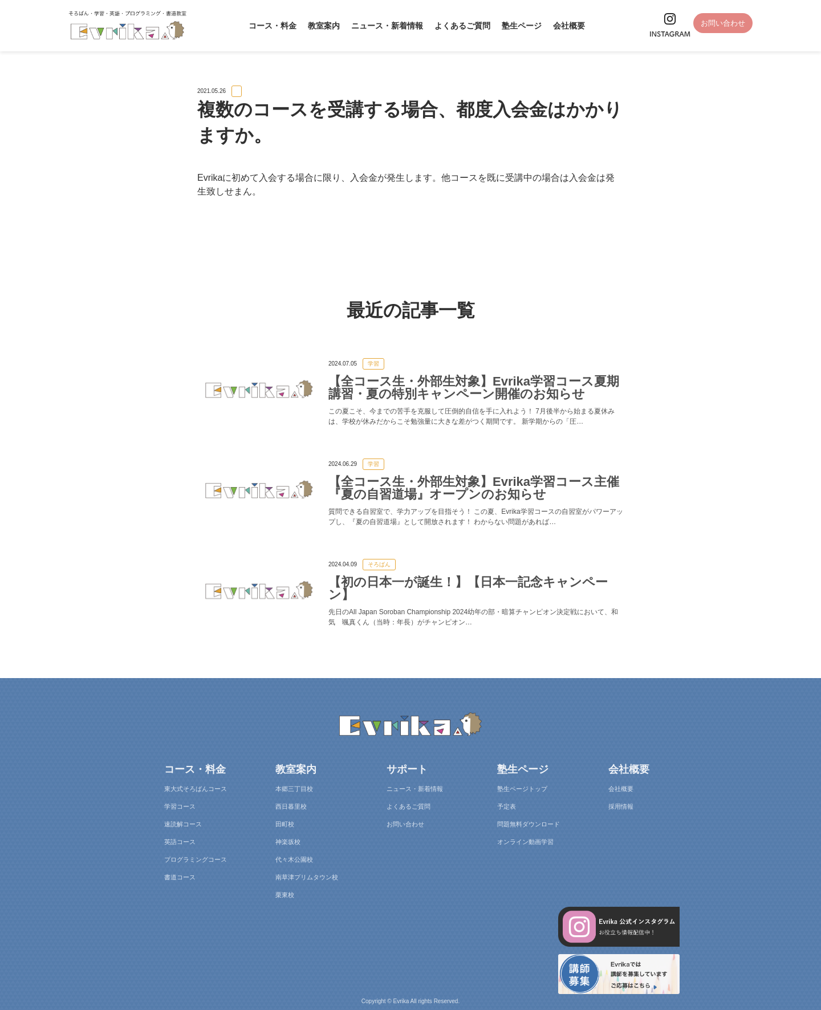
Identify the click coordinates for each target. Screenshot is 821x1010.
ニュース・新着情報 (384, 25)
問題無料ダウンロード (528, 824)
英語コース (180, 841)
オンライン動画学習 (525, 841)
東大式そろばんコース (195, 788)
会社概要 (566, 25)
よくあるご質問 (459, 25)
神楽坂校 (287, 841)
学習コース (180, 806)
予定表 (506, 806)
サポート (407, 769)
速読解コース (183, 824)
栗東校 (284, 894)
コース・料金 (269, 25)
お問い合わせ (720, 24)
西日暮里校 (291, 806)
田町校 (284, 824)
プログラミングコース (195, 859)
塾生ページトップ (522, 788)
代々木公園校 (294, 859)
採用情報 (620, 806)
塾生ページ (518, 25)
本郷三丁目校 (294, 788)
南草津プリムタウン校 (306, 877)
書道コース (180, 877)
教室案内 (320, 25)
